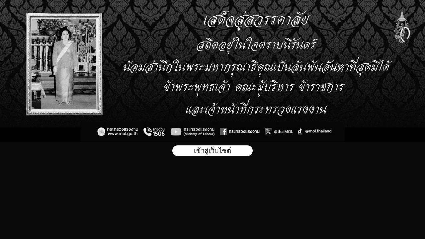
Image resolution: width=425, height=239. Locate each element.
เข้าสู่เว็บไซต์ (212, 150)
